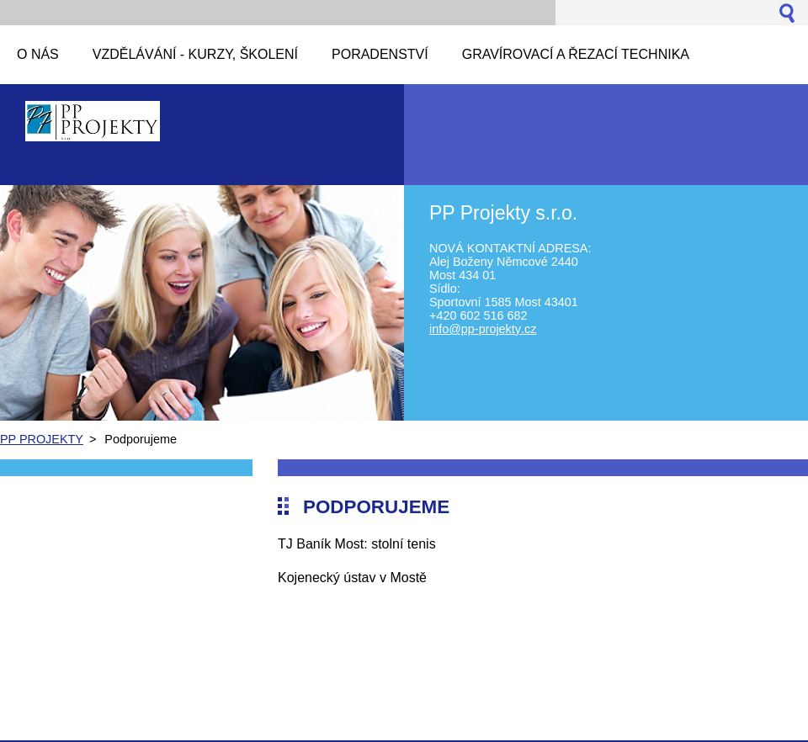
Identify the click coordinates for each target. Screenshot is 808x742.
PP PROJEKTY (41, 439)
